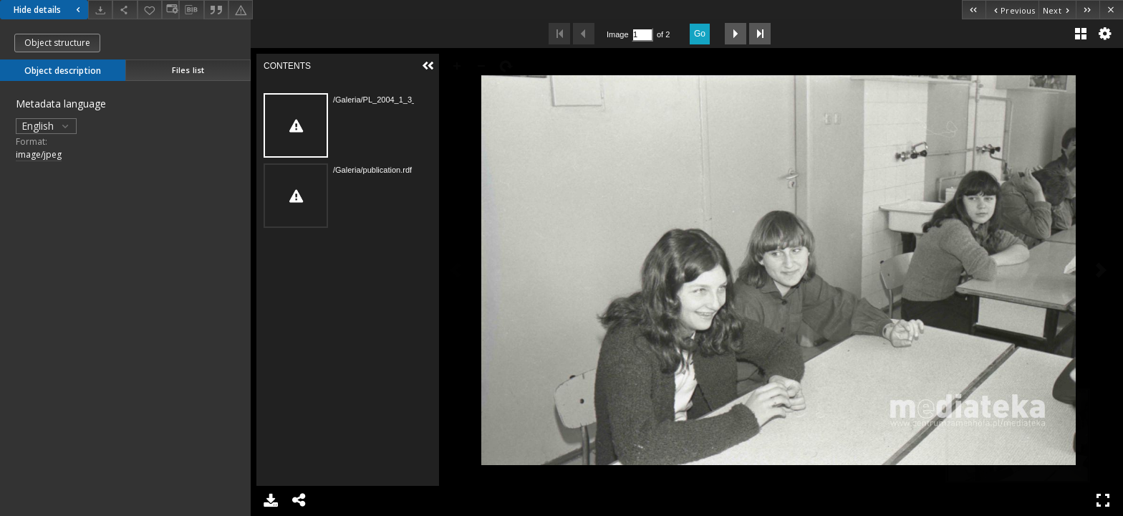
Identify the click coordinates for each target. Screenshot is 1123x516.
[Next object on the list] (1057, 9)
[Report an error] (240, 9)
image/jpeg (39, 154)
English (46, 126)
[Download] (100, 9)
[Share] (124, 9)
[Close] (1111, 9)
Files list (188, 69)
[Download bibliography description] (191, 10)
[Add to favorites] (150, 9)
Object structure (57, 43)
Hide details (49, 10)
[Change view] (170, 9)
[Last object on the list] (1087, 9)
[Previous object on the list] (1011, 9)
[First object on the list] (973, 9)
